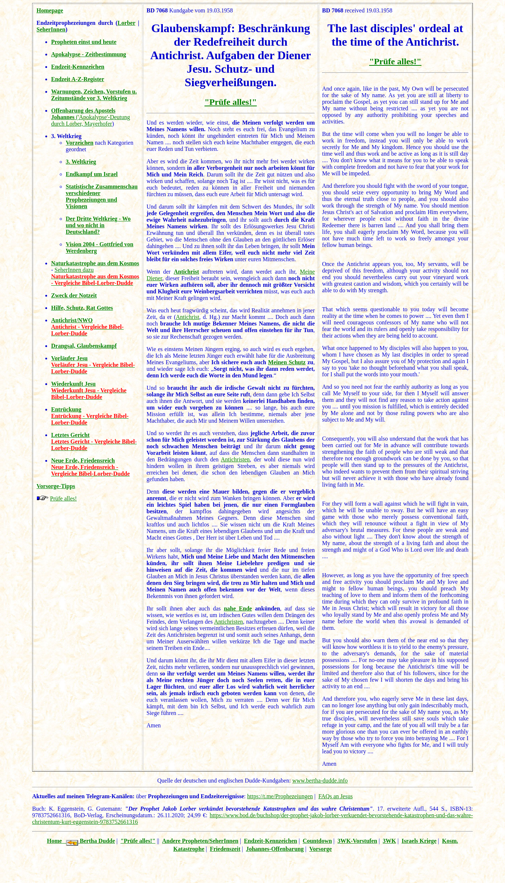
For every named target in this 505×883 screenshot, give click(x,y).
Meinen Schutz (287, 362)
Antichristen (235, 459)
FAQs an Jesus (335, 796)
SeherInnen (51, 29)
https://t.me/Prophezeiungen (280, 796)
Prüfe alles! (63, 498)
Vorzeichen (79, 143)
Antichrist (186, 272)
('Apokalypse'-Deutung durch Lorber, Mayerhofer (90, 117)
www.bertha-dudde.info (320, 780)
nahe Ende (238, 608)
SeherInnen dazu (73, 270)
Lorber (126, 23)
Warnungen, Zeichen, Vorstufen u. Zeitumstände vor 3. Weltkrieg (94, 94)
